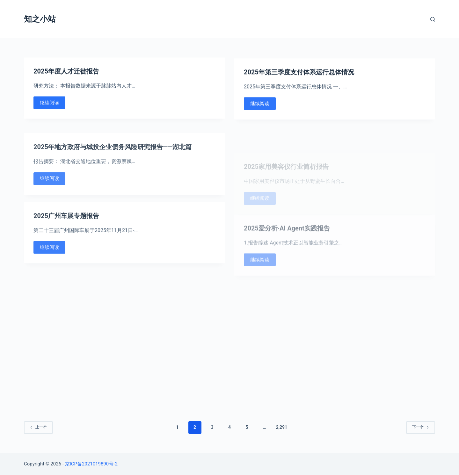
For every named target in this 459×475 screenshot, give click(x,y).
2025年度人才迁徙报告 (66, 72)
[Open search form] (432, 19)
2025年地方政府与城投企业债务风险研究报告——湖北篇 (112, 157)
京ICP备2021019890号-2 (91, 464)
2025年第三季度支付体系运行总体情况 (299, 74)
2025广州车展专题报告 (66, 222)
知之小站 (40, 19)
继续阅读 (49, 103)
